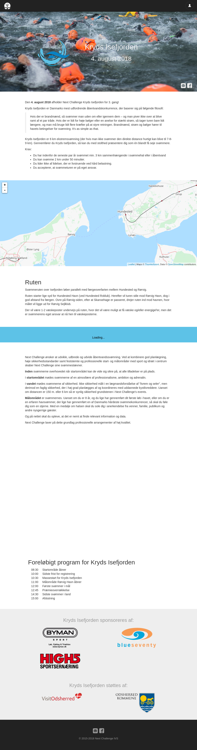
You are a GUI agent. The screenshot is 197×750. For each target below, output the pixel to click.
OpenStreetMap (176, 264)
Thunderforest (152, 264)
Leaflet (131, 264)
